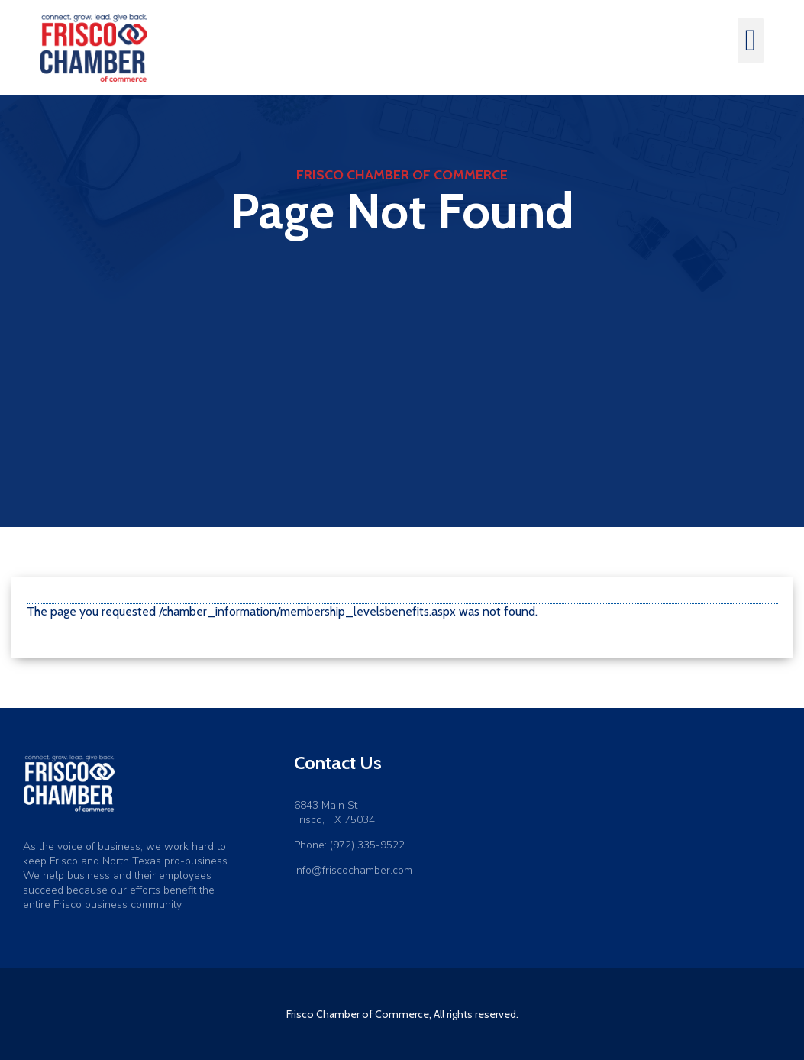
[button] (751, 40)
